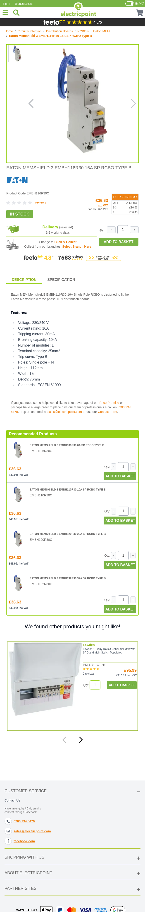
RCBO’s (83, 31)
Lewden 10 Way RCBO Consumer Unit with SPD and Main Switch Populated (109, 650)
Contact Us (12, 800)
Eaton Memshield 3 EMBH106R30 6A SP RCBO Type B (67, 445)
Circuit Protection (29, 31)
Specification (61, 280)
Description (24, 280)
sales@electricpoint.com (65, 412)
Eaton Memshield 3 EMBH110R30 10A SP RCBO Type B (68, 489)
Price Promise (109, 403)
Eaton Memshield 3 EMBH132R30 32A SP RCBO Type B (68, 578)
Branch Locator (24, 3)
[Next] (80, 739)
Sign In (7, 3)
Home (9, 31)
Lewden (89, 645)
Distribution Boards (59, 31)
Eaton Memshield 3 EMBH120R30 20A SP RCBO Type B (68, 534)
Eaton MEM (101, 31)
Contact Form (107, 412)
